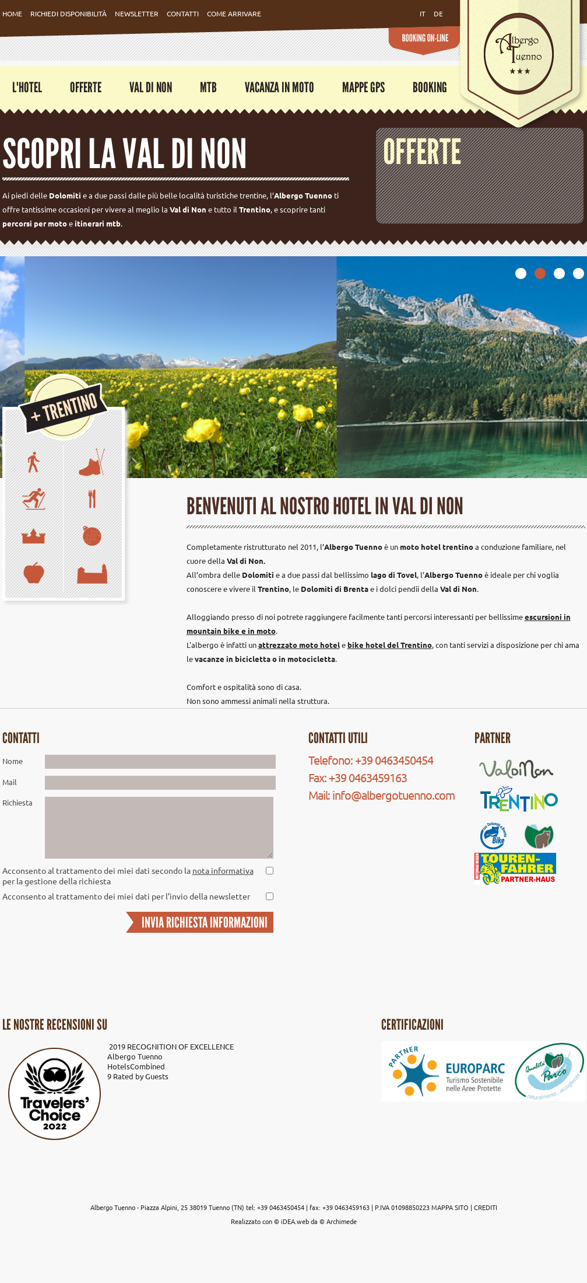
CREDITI (485, 1207)
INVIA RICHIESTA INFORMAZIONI (205, 922)
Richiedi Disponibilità (68, 13)
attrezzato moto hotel (299, 645)
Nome (12, 761)
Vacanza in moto (279, 87)
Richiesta (17, 802)
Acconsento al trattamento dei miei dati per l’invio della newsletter (126, 896)
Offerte (85, 87)
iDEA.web (295, 1221)
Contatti (183, 13)
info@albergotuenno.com (393, 794)
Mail (9, 782)
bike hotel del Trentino (389, 645)
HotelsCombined (136, 1066)
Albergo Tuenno (135, 1056)
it (423, 13)
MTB (208, 87)
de (438, 13)
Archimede (341, 1221)
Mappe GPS (363, 87)
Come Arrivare (234, 13)
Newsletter (137, 13)
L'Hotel (27, 87)
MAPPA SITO (450, 1207)
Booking (430, 87)
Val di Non (150, 87)
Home (12, 13)
